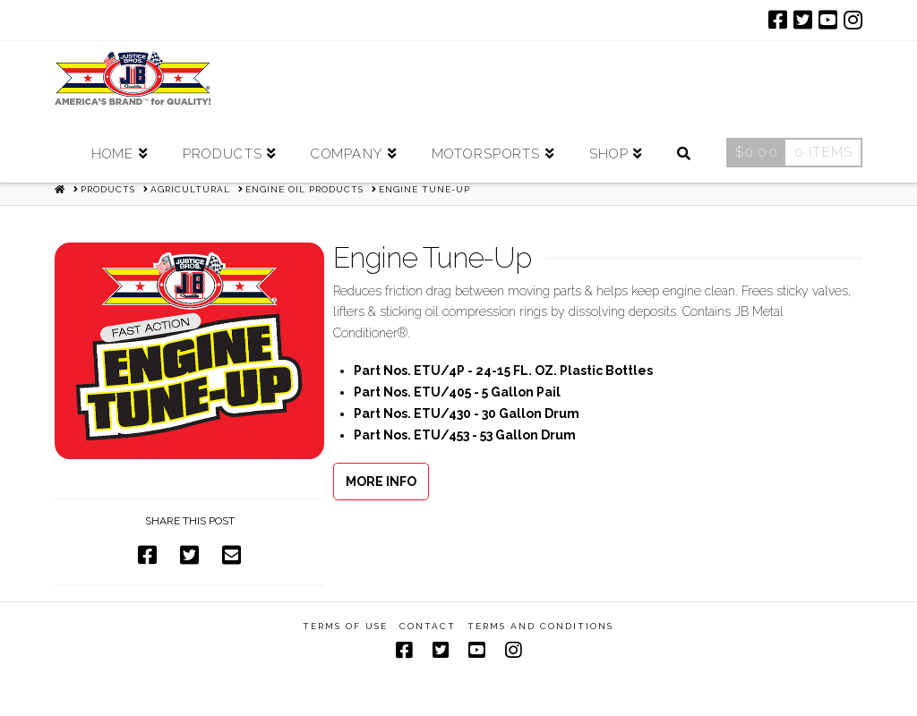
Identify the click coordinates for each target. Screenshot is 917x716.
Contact (427, 626)
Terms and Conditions (540, 626)
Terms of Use (345, 626)
